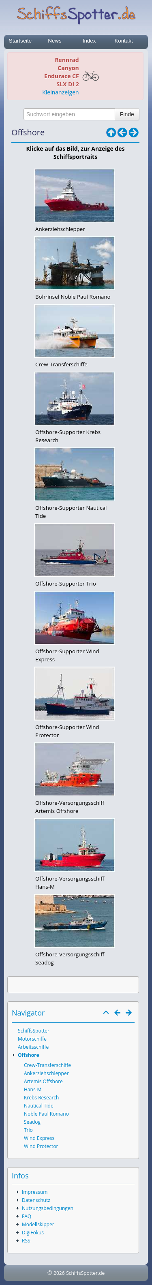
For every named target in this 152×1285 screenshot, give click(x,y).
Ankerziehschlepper (46, 1073)
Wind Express (39, 1138)
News (54, 41)
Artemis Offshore (43, 1081)
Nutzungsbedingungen (47, 1208)
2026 (59, 1273)
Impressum (34, 1192)
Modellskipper (38, 1224)
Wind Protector (41, 1146)
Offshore (28, 1055)
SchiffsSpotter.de (85, 1273)
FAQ (26, 1216)
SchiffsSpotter (33, 1030)
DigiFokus (33, 1232)
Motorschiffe (32, 1038)
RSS (26, 1240)
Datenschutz (36, 1200)
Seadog (32, 1121)
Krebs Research (41, 1097)
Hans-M (32, 1089)
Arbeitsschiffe (33, 1046)
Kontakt (123, 41)
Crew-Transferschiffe (47, 1065)
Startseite (20, 41)
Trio (28, 1130)
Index (89, 41)
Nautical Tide (39, 1105)
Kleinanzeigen (60, 92)
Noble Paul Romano (46, 1113)
